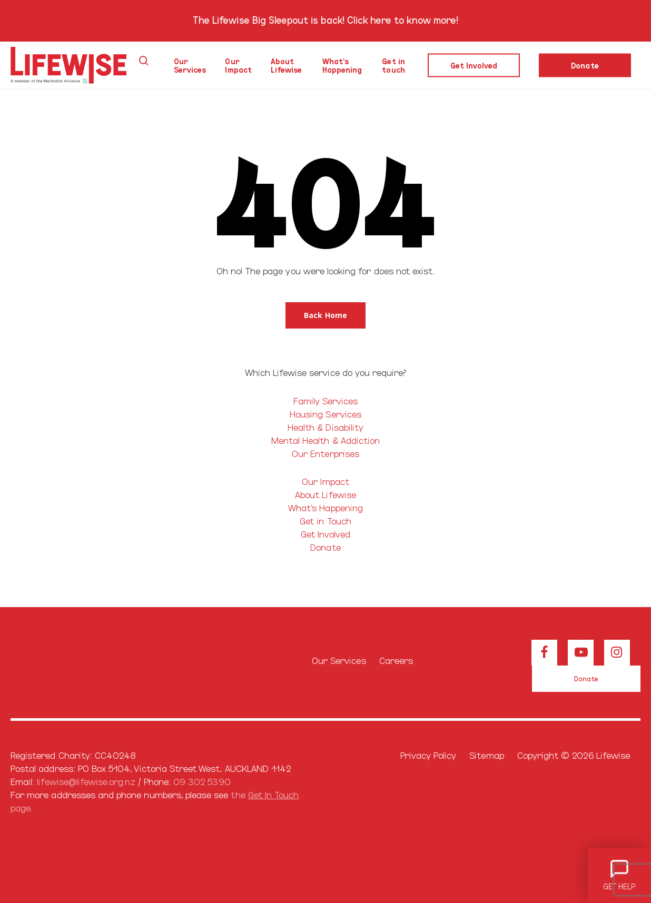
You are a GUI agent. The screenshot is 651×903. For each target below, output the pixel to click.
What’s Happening (325, 507)
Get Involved (326, 534)
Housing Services (325, 414)
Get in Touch (325, 520)
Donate (325, 547)
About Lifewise (325, 494)
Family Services (325, 400)
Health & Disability (325, 427)
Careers (396, 660)
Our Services (339, 660)
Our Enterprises (325, 453)
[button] (325, 315)
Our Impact (325, 481)
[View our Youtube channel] (581, 653)
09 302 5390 (202, 781)
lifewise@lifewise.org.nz (86, 781)
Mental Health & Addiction (325, 440)
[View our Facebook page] (544, 653)
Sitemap (486, 755)
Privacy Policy (428, 755)
